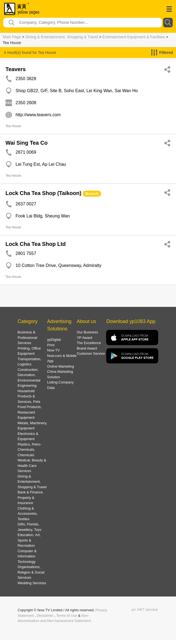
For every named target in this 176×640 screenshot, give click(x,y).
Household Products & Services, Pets (29, 396)
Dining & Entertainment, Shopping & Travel (61, 37)
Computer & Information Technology (27, 556)
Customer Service (91, 353)
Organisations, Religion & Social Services (31, 572)
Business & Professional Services (27, 337)
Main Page (12, 37)
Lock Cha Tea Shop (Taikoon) (43, 193)
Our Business (87, 332)
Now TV (53, 350)
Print (51, 345)
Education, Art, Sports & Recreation (29, 540)
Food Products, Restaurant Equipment (30, 412)
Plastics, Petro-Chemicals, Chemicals (29, 449)
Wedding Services (32, 583)
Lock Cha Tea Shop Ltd (35, 244)
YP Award (84, 338)
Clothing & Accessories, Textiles (28, 513)
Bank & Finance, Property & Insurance (31, 497)
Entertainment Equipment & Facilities (133, 37)
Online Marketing (60, 366)
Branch (92, 193)
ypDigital (54, 340)
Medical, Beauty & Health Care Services (32, 465)
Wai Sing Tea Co (26, 143)
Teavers (15, 69)
